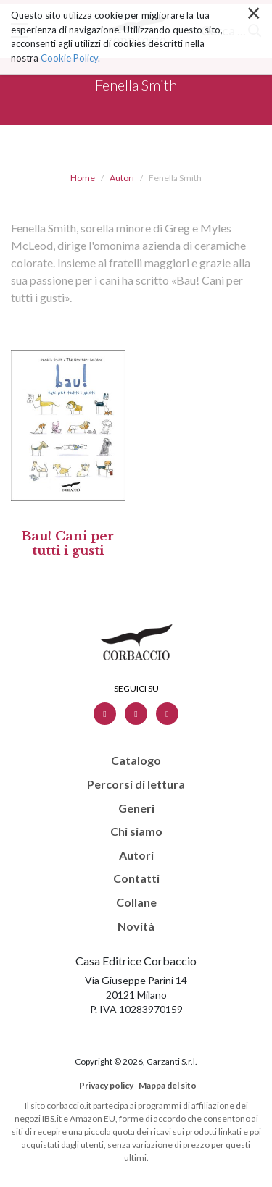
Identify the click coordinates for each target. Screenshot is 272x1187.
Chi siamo (136, 831)
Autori (122, 177)
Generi (136, 808)
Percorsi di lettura (136, 784)
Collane (136, 902)
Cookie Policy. (70, 33)
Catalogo (136, 760)
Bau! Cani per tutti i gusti (68, 543)
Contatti (136, 878)
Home (82, 177)
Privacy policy (106, 1085)
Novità (136, 926)
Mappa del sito (168, 1085)
